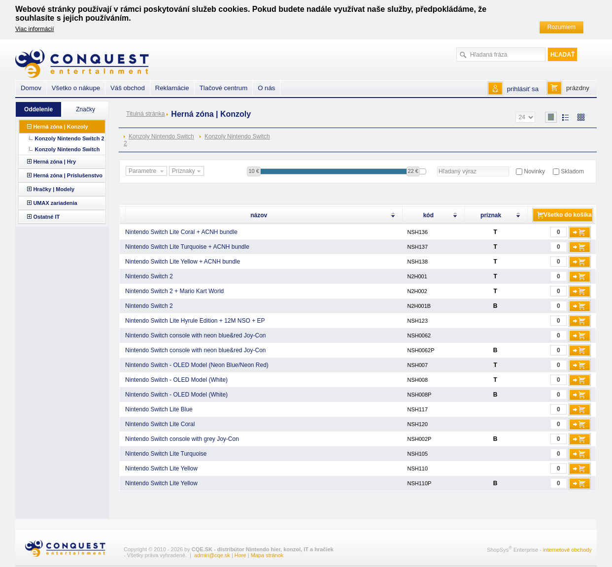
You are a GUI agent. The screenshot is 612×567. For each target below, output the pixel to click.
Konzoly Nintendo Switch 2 (159, 140)
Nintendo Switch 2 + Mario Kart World (174, 291)
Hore (240, 555)
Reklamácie (172, 88)
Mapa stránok (267, 555)
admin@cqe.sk (212, 555)
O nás (266, 88)
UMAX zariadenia (55, 203)
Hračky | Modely (53, 189)
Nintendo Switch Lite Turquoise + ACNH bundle (187, 246)
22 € (413, 171)
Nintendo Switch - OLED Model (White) (176, 379)
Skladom (572, 171)
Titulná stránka (145, 113)
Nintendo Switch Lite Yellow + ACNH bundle (182, 261)
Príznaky (188, 171)
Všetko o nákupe (76, 88)
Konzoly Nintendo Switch (237, 136)
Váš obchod (127, 88)
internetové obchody (567, 550)
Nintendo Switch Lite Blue (159, 409)
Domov (31, 88)
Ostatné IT (46, 217)
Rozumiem (561, 27)
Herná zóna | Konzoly (60, 127)
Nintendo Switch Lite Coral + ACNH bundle (181, 232)
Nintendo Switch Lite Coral (160, 424)
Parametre (147, 171)
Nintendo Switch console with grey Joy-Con (182, 438)
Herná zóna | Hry (54, 162)
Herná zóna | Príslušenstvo (67, 175)
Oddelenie (38, 109)
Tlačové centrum (223, 88)
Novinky (534, 171)
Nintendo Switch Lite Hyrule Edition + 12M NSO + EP (195, 320)
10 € (253, 171)
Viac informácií (34, 29)
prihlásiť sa (523, 89)
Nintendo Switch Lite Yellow (161, 468)
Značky (85, 109)
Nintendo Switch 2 (149, 276)
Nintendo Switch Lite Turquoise (165, 453)
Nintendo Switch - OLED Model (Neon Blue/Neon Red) (197, 365)
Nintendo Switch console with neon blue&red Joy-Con (195, 335)
